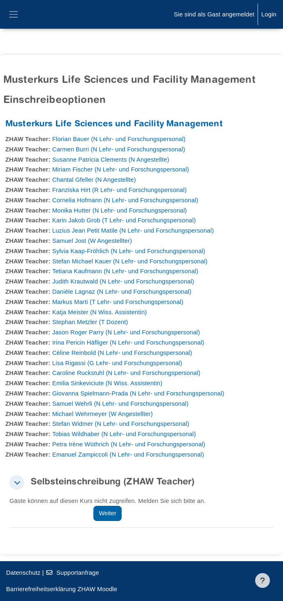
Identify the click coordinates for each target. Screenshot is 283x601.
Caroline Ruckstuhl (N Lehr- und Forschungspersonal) (126, 373)
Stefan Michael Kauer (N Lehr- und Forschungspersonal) (129, 261)
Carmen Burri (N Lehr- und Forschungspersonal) (118, 149)
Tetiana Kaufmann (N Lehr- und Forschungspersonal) (125, 271)
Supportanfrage (72, 572)
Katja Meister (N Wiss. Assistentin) (99, 312)
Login (268, 14)
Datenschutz (23, 572)
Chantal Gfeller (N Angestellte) (94, 179)
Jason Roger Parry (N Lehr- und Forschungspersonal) (126, 332)
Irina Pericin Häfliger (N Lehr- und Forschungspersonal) (128, 342)
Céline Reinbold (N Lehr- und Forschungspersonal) (122, 353)
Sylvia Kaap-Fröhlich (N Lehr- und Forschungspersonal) (128, 251)
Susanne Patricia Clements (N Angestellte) (110, 159)
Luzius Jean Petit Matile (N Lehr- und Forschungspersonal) (133, 230)
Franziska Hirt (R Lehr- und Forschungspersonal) (119, 190)
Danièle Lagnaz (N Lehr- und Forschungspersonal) (121, 291)
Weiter (107, 513)
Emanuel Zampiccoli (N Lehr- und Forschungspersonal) (128, 454)
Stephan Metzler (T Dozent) (90, 322)
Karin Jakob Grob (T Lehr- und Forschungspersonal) (124, 220)
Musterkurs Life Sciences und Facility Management (114, 124)
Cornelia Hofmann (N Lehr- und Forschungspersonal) (125, 200)
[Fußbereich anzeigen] (262, 580)
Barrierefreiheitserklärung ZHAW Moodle (61, 589)
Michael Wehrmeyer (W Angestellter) (102, 414)
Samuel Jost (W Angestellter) (92, 241)
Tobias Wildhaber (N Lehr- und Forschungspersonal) (124, 434)
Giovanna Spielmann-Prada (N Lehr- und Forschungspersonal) (138, 393)
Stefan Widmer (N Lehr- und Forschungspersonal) (120, 423)
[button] (16, 482)
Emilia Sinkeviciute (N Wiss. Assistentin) (107, 383)
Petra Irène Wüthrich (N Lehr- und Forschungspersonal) (128, 444)
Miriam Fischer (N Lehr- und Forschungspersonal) (120, 169)
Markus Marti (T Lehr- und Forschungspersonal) (117, 302)
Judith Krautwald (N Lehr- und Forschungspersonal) (123, 281)
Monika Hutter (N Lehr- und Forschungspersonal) (119, 210)
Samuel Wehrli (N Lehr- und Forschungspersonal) (120, 403)
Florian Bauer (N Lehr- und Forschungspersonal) (119, 139)
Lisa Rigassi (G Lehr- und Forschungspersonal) (117, 363)
